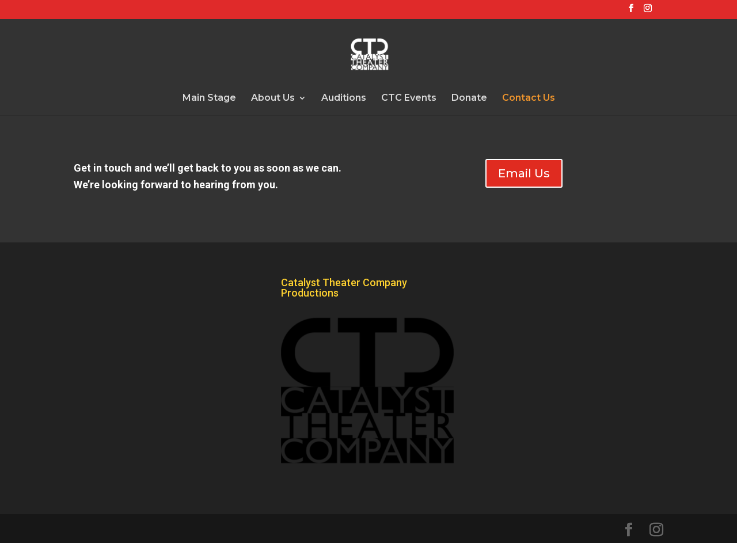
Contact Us (528, 98)
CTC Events (408, 98)
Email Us (524, 173)
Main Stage (209, 98)
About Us (273, 98)
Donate (469, 98)
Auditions (343, 98)
